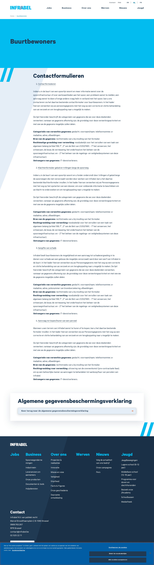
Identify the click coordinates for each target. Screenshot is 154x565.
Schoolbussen (127, 497)
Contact (112, 3)
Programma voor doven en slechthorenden (128, 483)
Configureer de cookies (118, 548)
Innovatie (55, 468)
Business (66, 8)
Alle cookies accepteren (118, 561)
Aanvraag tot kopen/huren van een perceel (57, 321)
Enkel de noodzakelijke (118, 554)
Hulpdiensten (32, 489)
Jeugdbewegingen (129, 460)
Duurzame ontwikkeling (56, 496)
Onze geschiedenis (59, 491)
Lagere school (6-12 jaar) (130, 466)
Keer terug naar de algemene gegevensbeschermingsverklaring (54, 411)
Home (12, 16)
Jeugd (140, 8)
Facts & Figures (58, 486)
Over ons (86, 8)
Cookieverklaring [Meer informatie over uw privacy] (18, 551)
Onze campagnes (104, 468)
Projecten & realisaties (56, 462)
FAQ (119, 3)
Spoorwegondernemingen (34, 462)
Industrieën (31, 468)
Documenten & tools (35, 484)
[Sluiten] (150, 553)
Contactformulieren (47, 84)
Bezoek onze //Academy (127, 491)
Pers (98, 472)
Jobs (49, 8)
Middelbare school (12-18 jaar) (129, 473)
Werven (105, 8)
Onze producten (33, 480)
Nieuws (123, 8)
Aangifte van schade (47, 248)
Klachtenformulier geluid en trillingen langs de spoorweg (63, 168)
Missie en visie (57, 472)
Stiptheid (55, 482)
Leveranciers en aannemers (33, 473)
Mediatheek (126, 502)
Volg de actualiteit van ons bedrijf (104, 462)
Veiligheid (55, 477)
